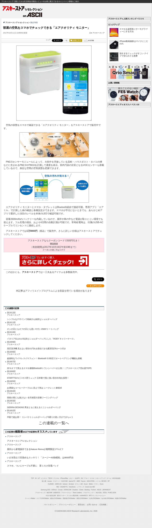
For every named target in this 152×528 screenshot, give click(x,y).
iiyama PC (72, 481)
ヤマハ (96, 484)
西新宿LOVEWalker (69, 498)
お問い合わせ (92, 505)
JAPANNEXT (106, 490)
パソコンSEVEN (101, 481)
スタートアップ (100, 478)
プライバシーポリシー (67, 505)
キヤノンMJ (79, 484)
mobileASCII (84, 495)
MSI (57, 487)
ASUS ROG (91, 481)
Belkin (91, 484)
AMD (78, 481)
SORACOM (67, 490)
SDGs (105, 492)
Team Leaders (77, 492)
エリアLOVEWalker (42, 498)
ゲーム (109, 478)
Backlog (87, 490)
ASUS (99, 490)
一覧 (65, 40)
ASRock (54, 490)
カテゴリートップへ (95, 285)
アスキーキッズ (40, 492)
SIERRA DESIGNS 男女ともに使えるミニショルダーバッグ (34, 407)
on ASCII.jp (33, 14)
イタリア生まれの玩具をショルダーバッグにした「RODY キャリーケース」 (41, 339)
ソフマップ (80, 487)
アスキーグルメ (66, 492)
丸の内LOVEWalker (107, 498)
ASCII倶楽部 (116, 478)
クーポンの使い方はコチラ (54, 250)
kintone (65, 484)
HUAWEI (51, 484)
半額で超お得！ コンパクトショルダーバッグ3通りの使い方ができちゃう (40, 417)
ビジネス (44, 478)
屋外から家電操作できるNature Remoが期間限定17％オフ (35, 449)
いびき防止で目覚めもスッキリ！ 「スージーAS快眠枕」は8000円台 (40, 457)
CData (81, 490)
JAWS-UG (58, 484)
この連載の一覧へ (54, 423)
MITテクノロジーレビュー (97, 495)
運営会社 (81, 505)
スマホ (92, 478)
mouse (49, 481)
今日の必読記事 (51, 495)
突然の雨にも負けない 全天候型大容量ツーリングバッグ (32, 397)
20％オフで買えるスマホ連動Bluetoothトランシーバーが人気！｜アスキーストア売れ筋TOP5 (49, 368)
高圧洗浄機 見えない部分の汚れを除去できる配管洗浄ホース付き (36, 348)
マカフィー (56, 481)
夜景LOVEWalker (82, 498)
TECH (50, 478)
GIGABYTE (64, 487)
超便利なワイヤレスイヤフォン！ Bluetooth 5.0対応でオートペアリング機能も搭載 (44, 358)
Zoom (102, 484)
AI (35, 478)
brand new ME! (90, 487)
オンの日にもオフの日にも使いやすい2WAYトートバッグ (33, 329)
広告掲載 (102, 505)
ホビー (71, 478)
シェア (48, 40)
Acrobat (71, 484)
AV (82, 478)
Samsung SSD (45, 490)
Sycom (83, 481)
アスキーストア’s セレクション (17, 23)
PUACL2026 (112, 492)
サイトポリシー (50, 505)
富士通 (44, 481)
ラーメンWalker (30, 498)
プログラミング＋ (89, 492)
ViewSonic (72, 487)
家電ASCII (56, 492)
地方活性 (99, 492)
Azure (86, 484)
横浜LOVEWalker (55, 498)
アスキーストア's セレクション (23, 8)
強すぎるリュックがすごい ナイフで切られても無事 (134, 54)
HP (109, 481)
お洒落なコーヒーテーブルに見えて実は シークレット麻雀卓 (34, 388)
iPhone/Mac (64, 478)
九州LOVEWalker (94, 498)
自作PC (77, 478)
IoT (39, 478)
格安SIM (49, 492)
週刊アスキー (61, 495)
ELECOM (64, 481)
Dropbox (75, 490)
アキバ (86, 478)
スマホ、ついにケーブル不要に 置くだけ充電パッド (33, 465)
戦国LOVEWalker (120, 498)
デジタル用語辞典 (72, 495)
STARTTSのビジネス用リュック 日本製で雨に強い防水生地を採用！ (38, 378)
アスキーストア (99, 33)
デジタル (56, 478)
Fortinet (93, 490)
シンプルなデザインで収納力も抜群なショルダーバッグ (32, 319)
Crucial (60, 490)
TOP (32, 478)
